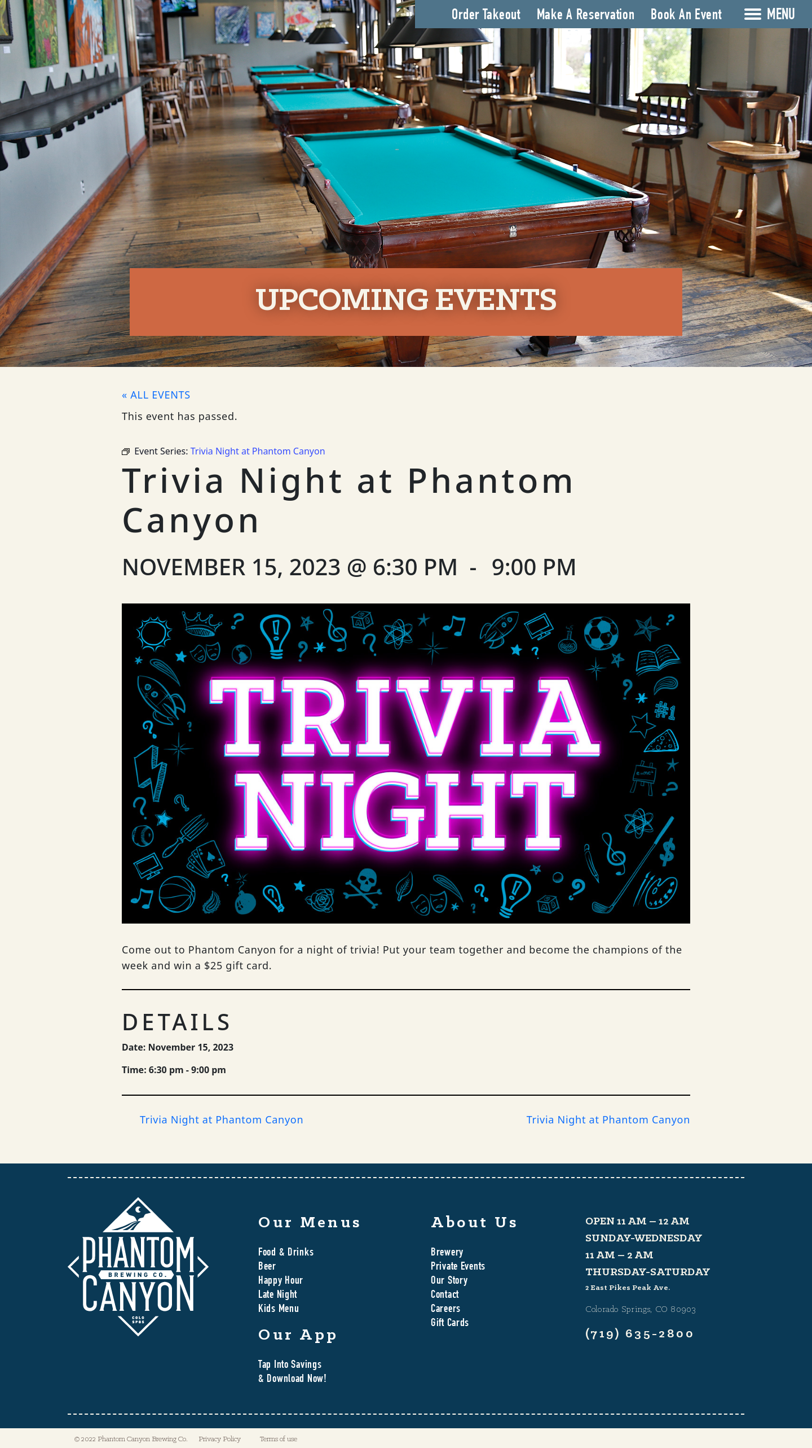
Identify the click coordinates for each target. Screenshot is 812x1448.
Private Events (458, 1267)
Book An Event (686, 15)
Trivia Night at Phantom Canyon (221, 1119)
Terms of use (278, 1439)
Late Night (277, 1295)
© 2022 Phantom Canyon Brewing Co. (131, 1439)
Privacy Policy (219, 1439)
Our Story (449, 1281)
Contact (445, 1295)
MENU (781, 16)
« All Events (156, 394)
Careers (446, 1309)
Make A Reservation (586, 15)
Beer (267, 1267)
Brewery (447, 1253)
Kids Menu (278, 1309)
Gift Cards (450, 1323)
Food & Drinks (286, 1253)
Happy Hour (280, 1281)
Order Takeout (486, 15)
